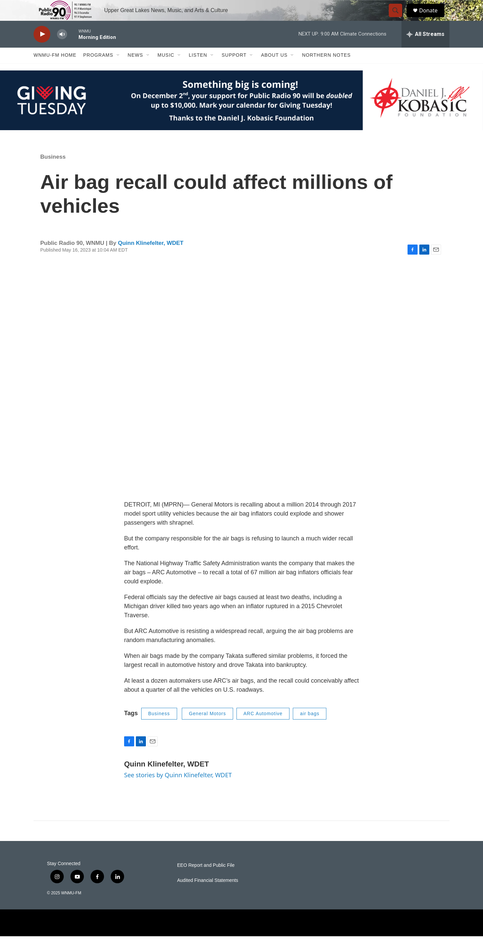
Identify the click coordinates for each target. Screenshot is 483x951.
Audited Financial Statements (207, 895)
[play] (42, 49)
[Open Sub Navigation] (118, 69)
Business (53, 171)
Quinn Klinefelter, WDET (150, 257)
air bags (309, 728)
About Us (274, 69)
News (135, 69)
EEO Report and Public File (205, 880)
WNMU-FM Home (55, 69)
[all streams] (425, 48)
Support (234, 69)
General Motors (207, 728)
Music (166, 69)
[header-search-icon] (398, 17)
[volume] (62, 48)
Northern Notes (326, 69)
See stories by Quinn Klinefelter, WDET (178, 789)
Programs (98, 69)
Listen (198, 69)
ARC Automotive (263, 728)
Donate (432, 17)
